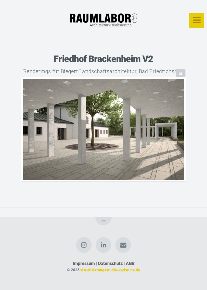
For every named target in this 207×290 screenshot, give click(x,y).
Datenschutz (110, 263)
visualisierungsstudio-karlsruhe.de (110, 270)
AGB (130, 263)
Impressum (84, 263)
